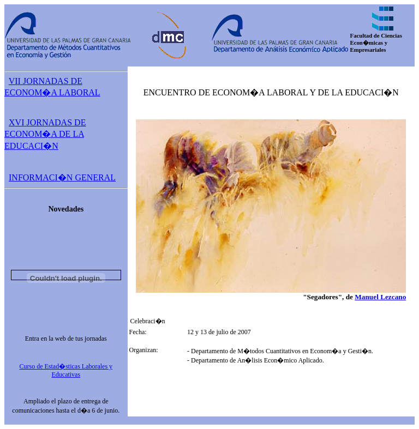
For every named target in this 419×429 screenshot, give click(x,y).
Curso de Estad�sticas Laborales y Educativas (65, 370)
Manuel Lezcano (380, 297)
